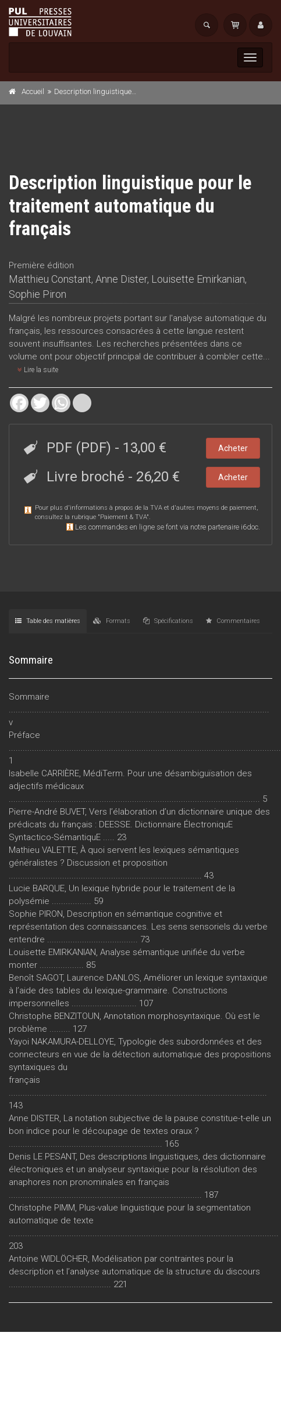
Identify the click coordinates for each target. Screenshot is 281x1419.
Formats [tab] (111, 621)
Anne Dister (121, 279)
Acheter (233, 448)
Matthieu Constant (50, 279)
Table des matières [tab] (47, 621)
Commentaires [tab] (233, 621)
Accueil (33, 91)
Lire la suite (37, 370)
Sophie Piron (37, 294)
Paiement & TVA (123, 517)
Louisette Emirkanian (198, 279)
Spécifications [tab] (168, 621)
